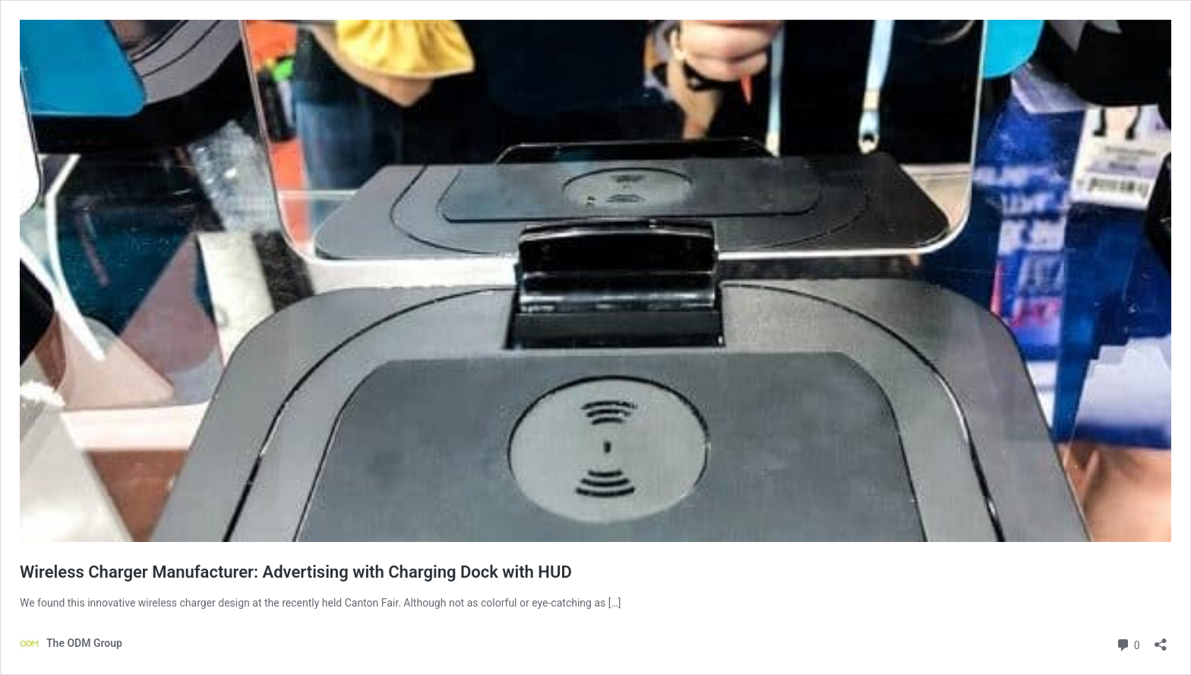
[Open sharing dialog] (1160, 639)
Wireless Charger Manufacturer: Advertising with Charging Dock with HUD (296, 572)
